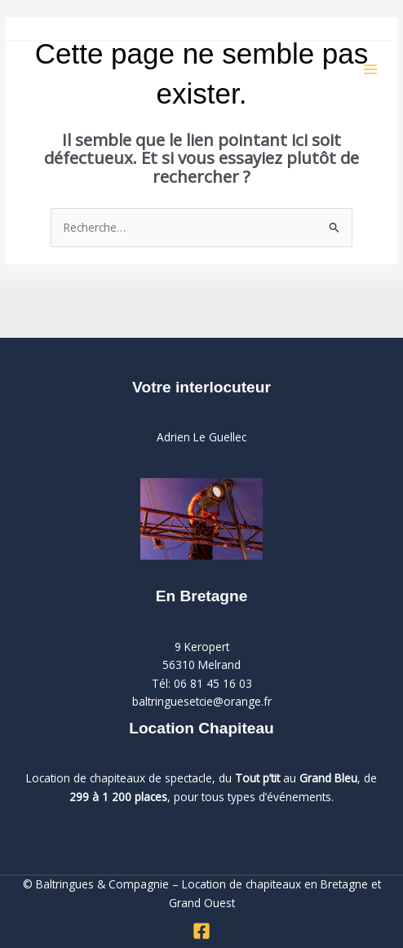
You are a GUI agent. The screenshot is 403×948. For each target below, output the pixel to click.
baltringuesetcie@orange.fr (202, 701)
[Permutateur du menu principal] (371, 69)
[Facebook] (201, 931)
